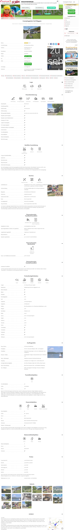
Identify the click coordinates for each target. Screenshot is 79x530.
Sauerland (67, 42)
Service (24, 75)
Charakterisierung (9, 75)
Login (74, 1)
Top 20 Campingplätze (69, 77)
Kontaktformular (28, 64)
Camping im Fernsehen (69, 87)
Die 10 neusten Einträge (69, 81)
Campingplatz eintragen (67, 1)
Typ (66, 20)
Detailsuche (67, 18)
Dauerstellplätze (31, 402)
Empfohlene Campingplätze (70, 79)
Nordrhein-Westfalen (68, 41)
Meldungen (67, 35)
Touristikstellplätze (31, 375)
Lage (3, 75)
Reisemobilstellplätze (31, 435)
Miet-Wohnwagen (74, 40)
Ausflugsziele (31, 343)
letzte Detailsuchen (68, 85)
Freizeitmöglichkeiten (31, 276)
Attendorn (68, 39)
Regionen (67, 25)
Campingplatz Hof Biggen (73, 39)
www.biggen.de (27, 66)
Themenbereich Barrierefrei (44, 75)
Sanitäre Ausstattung (17, 75)
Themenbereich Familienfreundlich (32, 75)
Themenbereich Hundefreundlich (56, 75)
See (69, 42)
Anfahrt (31, 514)
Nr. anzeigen (28, 56)
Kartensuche (67, 22)
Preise (31, 457)
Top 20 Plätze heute (69, 83)
